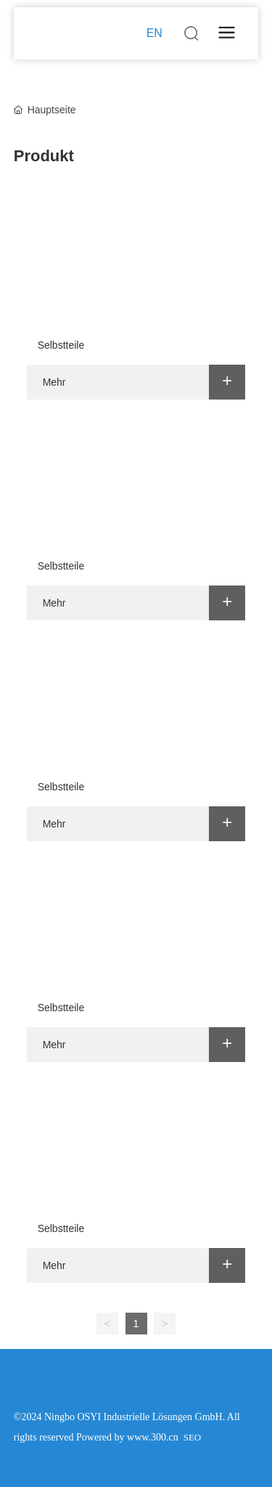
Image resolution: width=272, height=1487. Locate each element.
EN (154, 33)
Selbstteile (61, 345)
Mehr (54, 382)
